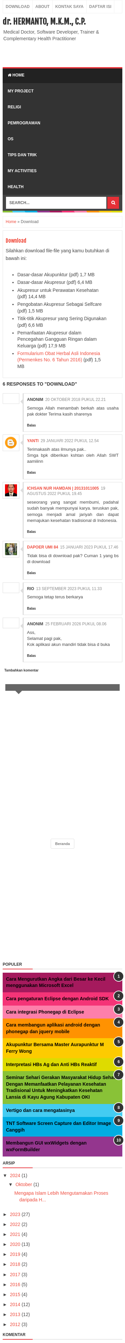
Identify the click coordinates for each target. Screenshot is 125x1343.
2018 (16, 1264)
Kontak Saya (69, 6)
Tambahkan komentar (21, 670)
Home (16, 75)
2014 (16, 1304)
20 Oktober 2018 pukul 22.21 (75, 399)
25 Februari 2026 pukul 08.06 (76, 624)
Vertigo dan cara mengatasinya (40, 1110)
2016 (16, 1284)
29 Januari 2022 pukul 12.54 (70, 440)
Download (18, 6)
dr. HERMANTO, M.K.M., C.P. (44, 22)
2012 (16, 1324)
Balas (31, 425)
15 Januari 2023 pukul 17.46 (89, 547)
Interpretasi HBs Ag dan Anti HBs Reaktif (51, 1064)
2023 (16, 1214)
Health (16, 186)
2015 (16, 1294)
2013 (16, 1314)
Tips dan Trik (22, 155)
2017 (16, 1274)
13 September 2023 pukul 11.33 (69, 588)
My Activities (22, 171)
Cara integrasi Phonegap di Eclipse (45, 1012)
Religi (14, 107)
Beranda (62, 844)
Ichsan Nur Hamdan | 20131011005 (63, 488)
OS (10, 139)
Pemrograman (24, 123)
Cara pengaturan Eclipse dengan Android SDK (57, 998)
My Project (21, 91)
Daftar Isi (100, 6)
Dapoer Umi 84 (42, 547)
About (42, 6)
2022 (16, 1224)
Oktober (24, 1184)
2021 (16, 1234)
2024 (16, 1175)
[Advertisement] (64, 53)
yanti (33, 440)
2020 (16, 1244)
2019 (16, 1254)
